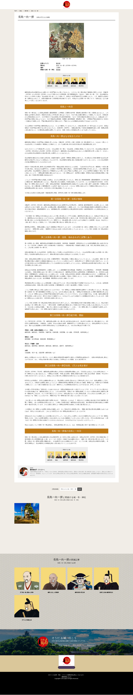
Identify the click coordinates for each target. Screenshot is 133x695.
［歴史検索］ (55, 489)
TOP (15, 11)
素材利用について (66, 677)
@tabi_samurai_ (63, 645)
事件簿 (26, 11)
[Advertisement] (66, 536)
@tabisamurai (91, 645)
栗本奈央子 (33, 470)
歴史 (20, 11)
